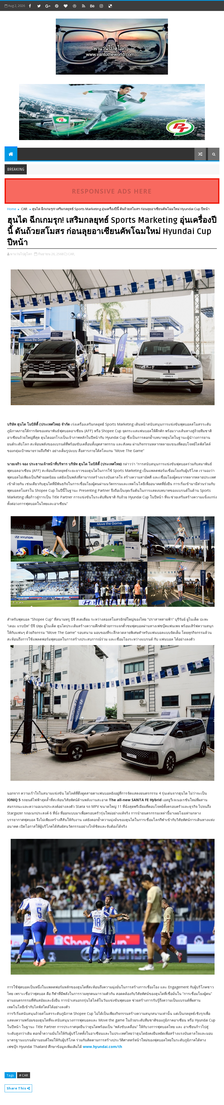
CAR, (71, 254)
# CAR (23, 1075)
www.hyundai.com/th (102, 1046)
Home (11, 209)
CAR (24, 209)
